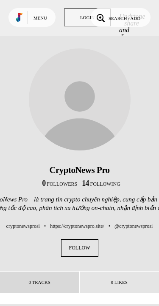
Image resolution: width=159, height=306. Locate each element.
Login (87, 17)
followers (59, 184)
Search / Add (117, 17)
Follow (79, 248)
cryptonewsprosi (23, 226)
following (101, 184)
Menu (40, 17)
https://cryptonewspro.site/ (77, 226)
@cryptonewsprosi (133, 226)
